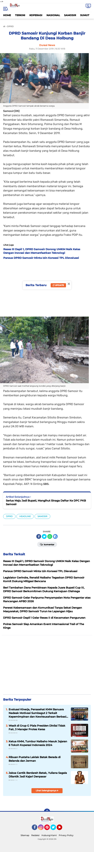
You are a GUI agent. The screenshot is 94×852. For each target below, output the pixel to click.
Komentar (47, 544)
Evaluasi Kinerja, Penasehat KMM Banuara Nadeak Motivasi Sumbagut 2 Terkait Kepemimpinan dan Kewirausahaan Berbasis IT (38, 713)
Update (58, 285)
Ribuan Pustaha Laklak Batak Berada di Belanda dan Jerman (34, 758)
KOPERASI (35, 15)
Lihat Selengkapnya (47, 790)
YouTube (62, 828)
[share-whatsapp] (49, 536)
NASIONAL (53, 15)
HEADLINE (25, 516)
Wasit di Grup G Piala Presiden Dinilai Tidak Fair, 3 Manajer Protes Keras (37, 727)
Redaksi (35, 835)
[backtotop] (47, 812)
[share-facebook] (38, 536)
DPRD (9, 516)
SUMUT (84, 15)
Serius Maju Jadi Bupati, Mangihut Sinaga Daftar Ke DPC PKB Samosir (46, 502)
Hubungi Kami (49, 835)
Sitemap (25, 835)
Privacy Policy (66, 835)
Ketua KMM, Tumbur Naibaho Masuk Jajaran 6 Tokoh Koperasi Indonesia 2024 (38, 743)
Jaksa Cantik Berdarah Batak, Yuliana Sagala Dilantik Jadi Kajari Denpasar (38, 774)
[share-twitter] (44, 536)
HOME (7, 15)
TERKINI (20, 15)
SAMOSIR (70, 15)
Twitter (54, 828)
